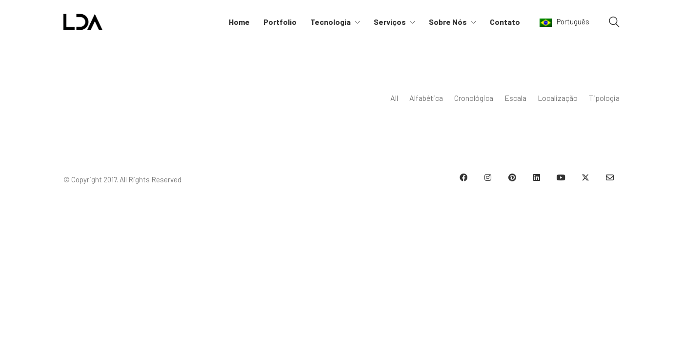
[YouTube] (561, 177)
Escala (515, 97)
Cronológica (473, 97)
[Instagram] (488, 177)
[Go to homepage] (82, 21)
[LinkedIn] (536, 177)
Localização (558, 97)
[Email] (610, 177)
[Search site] (614, 23)
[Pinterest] (512, 177)
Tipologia (604, 97)
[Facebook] (463, 177)
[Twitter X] (585, 177)
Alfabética (426, 97)
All (394, 97)
